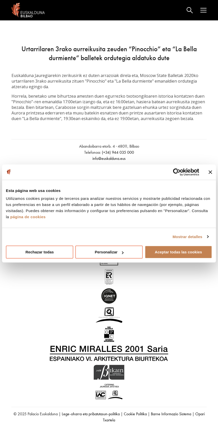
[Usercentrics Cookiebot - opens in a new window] (176, 172)
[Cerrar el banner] (210, 172)
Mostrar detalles (187, 237)
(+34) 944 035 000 (118, 152)
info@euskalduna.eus (109, 158)
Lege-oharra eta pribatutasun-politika (91, 414)
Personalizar (109, 252)
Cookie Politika (135, 414)
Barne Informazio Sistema (171, 414)
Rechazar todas (40, 252)
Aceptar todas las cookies (178, 252)
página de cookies (28, 217)
